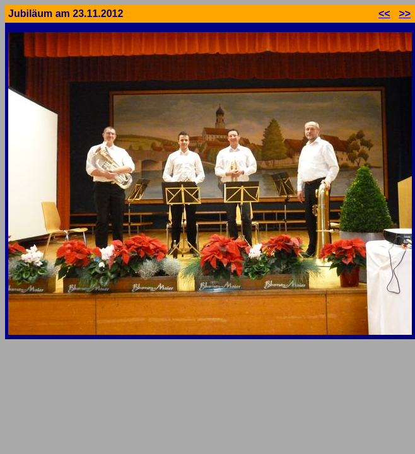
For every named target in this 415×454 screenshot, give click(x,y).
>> (405, 13)
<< (384, 13)
